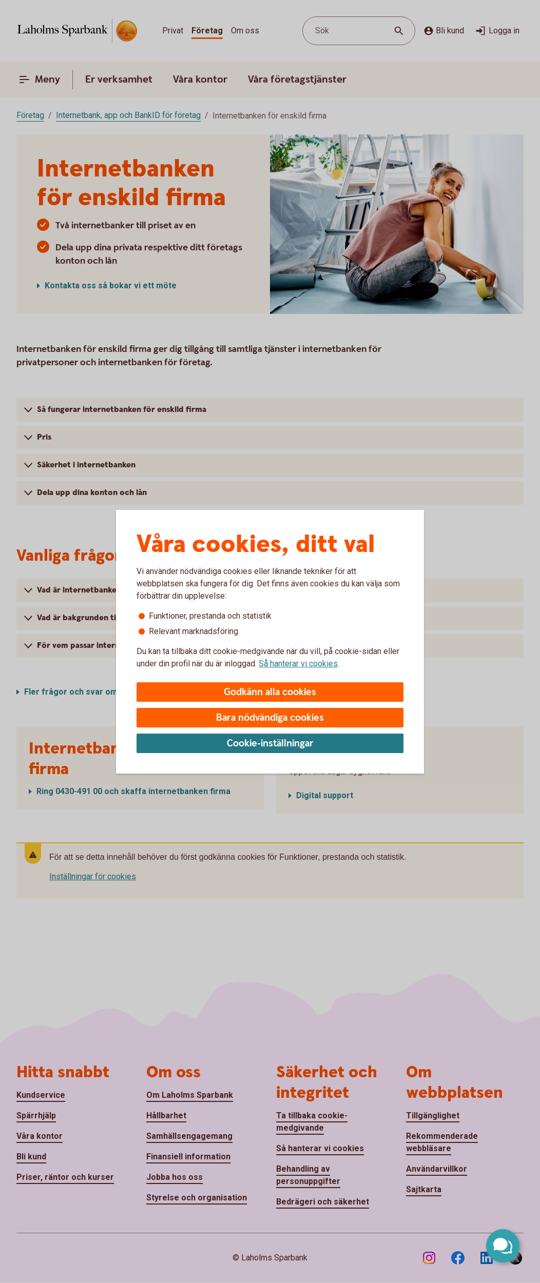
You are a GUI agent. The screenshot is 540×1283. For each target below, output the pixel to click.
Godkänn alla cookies (270, 692)
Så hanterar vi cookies (298, 663)
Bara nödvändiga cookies (270, 718)
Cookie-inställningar (270, 743)
